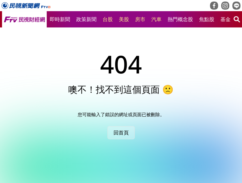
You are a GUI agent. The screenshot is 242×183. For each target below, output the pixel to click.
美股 (124, 19)
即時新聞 (60, 19)
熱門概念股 (180, 19)
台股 (108, 19)
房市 (140, 19)
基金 (225, 19)
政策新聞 (86, 19)
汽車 (156, 19)
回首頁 (121, 132)
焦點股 (206, 19)
